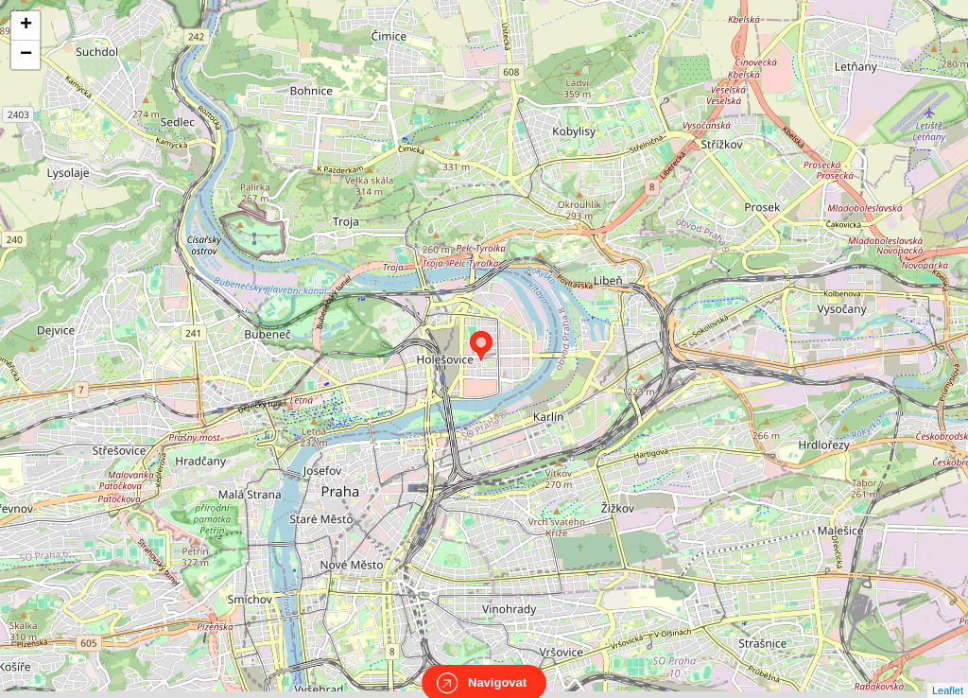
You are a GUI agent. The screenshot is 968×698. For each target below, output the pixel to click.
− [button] (26, 55)
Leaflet (947, 673)
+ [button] (26, 25)
